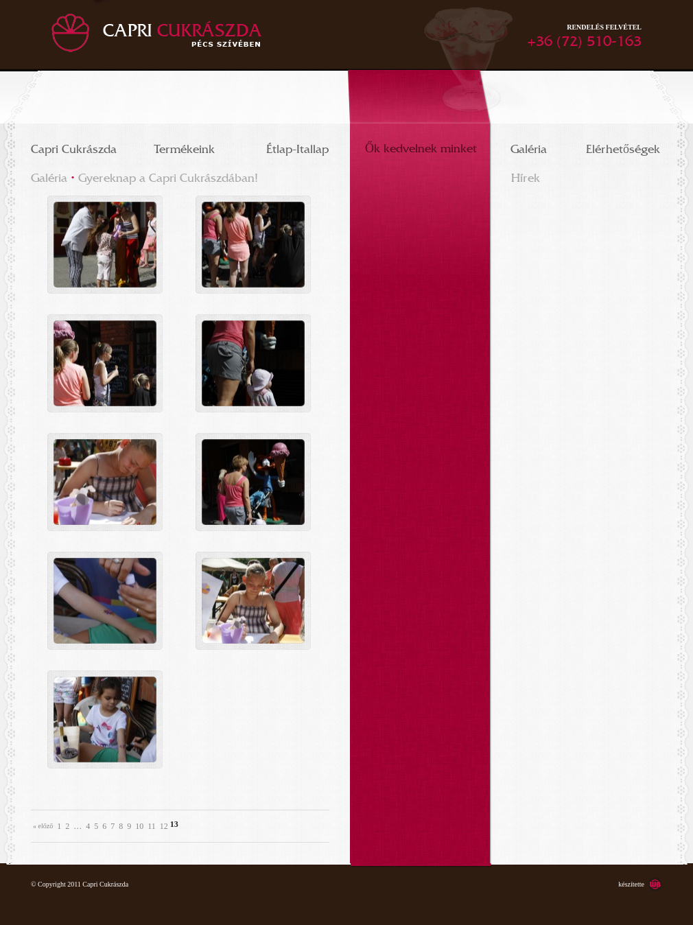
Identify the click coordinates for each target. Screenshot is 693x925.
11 (152, 826)
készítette (631, 884)
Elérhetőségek (623, 146)
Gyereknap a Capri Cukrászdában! (168, 175)
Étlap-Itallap (297, 146)
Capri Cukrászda (74, 146)
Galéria (528, 146)
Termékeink (184, 146)
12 (164, 826)
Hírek (525, 175)
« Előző (43, 826)
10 (139, 826)
